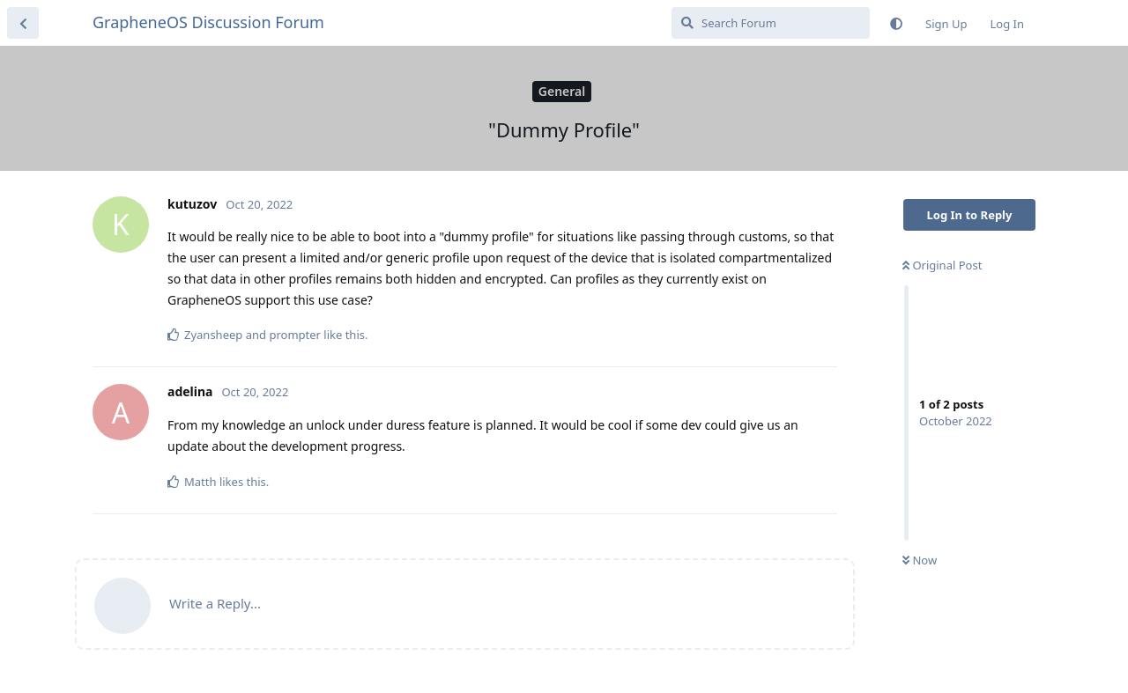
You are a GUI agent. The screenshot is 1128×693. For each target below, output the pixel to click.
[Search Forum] (771, 23)
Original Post (942, 265)
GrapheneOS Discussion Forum (208, 22)
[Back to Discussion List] (23, 23)
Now (919, 560)
